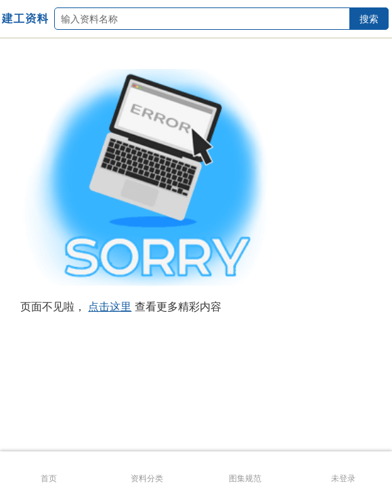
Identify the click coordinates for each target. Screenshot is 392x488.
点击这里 (109, 306)
